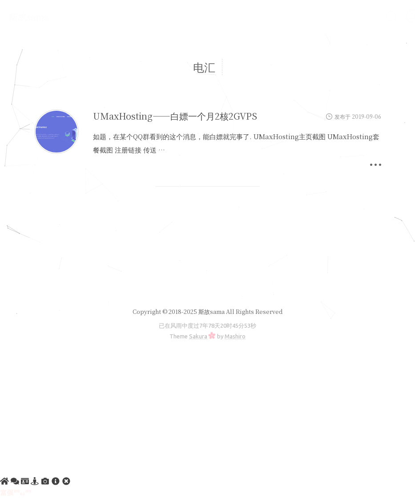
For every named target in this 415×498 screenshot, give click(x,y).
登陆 (264, 36)
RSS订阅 (176, 36)
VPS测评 (337, 16)
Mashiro (235, 336)
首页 (71, 16)
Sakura (198, 336)
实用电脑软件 (280, 16)
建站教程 (149, 16)
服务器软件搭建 (210, 16)
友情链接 (128, 36)
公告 (106, 16)
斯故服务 (223, 36)
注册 (300, 36)
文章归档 (78, 36)
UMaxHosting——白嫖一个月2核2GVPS (175, 115)
